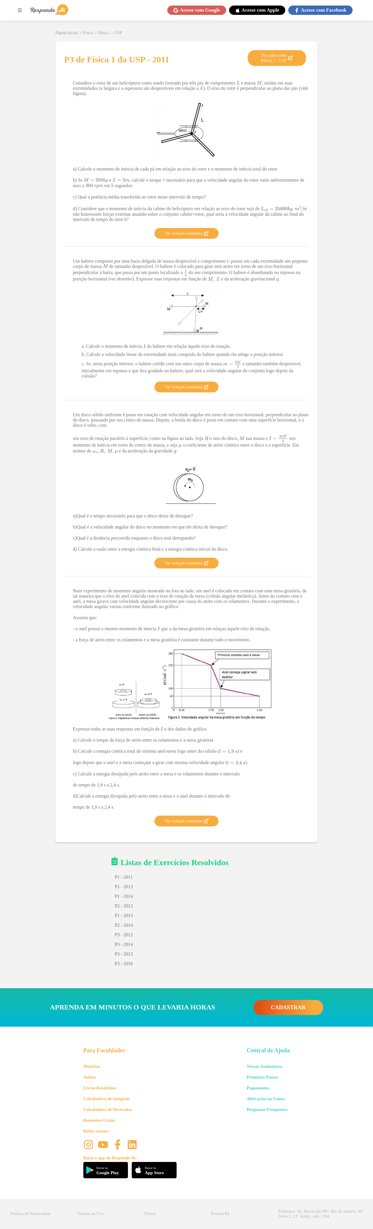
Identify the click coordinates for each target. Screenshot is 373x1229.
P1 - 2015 (124, 915)
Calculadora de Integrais (106, 1098)
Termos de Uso (90, 1213)
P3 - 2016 (124, 963)
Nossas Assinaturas (264, 1066)
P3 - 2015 (124, 953)
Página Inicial (66, 33)
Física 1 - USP (110, 33)
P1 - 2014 (124, 896)
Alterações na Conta (265, 1098)
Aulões (89, 1077)
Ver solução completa (186, 233)
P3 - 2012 (124, 934)
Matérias (91, 1066)
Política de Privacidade (30, 1213)
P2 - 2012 (124, 905)
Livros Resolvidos (100, 1088)
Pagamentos (258, 1088)
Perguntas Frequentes (267, 1109)
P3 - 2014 (124, 944)
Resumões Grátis (99, 1120)
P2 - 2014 (124, 925)
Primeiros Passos (262, 1077)
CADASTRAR (288, 1007)
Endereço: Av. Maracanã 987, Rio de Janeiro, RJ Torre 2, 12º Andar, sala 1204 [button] (320, 1214)
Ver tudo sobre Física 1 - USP (276, 58)
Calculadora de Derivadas (107, 1109)
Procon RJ (220, 1213)
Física (88, 33)
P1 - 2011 (124, 877)
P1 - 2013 (124, 886)
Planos (150, 1213)
